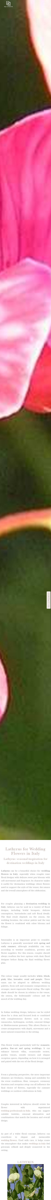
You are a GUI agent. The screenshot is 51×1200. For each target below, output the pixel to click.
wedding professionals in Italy (15, 1111)
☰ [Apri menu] (44, 4)
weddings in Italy (37, 1144)
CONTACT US (49, 600)
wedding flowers (9, 1140)
